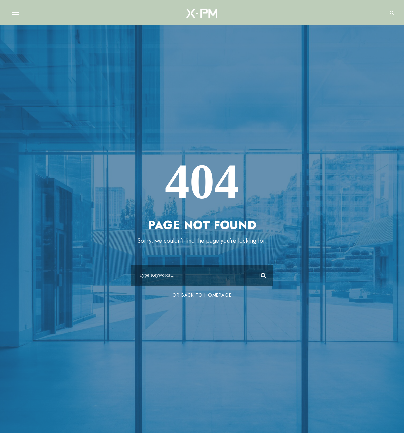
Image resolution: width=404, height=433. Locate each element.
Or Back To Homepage (202, 295)
